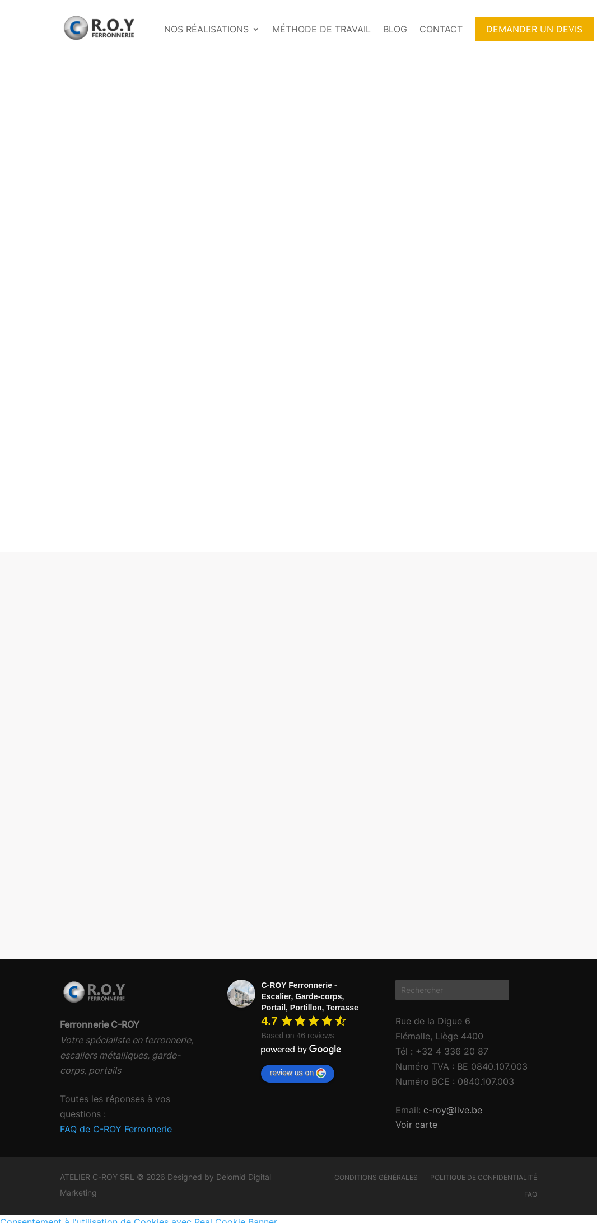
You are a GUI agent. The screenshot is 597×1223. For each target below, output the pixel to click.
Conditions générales (376, 1178)
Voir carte (416, 1124)
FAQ (530, 1194)
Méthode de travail (321, 29)
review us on (297, 1073)
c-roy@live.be (451, 1110)
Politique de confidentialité (483, 1178)
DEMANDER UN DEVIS (534, 29)
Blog (395, 29)
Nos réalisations (206, 29)
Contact (441, 29)
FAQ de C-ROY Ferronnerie (116, 1129)
